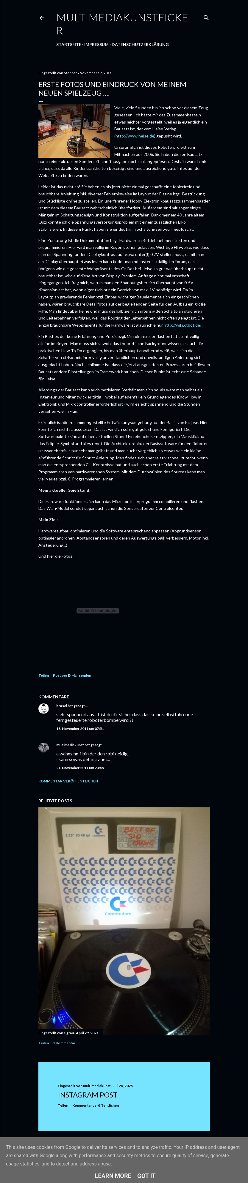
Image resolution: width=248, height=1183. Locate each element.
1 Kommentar (64, 1043)
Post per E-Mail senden (72, 675)
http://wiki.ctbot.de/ (183, 325)
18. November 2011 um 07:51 (80, 728)
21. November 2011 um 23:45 (80, 768)
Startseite (68, 44)
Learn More (113, 1175)
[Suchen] (206, 16)
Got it (146, 1175)
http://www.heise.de (135, 135)
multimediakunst (70, 745)
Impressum (96, 44)
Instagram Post (88, 1094)
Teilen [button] (43, 675)
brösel (61, 705)
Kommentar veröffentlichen (68, 781)
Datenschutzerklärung (140, 44)
